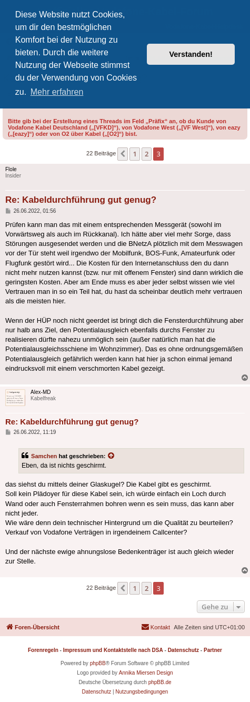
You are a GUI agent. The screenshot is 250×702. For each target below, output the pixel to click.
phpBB (98, 663)
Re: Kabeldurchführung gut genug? (80, 200)
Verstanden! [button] (191, 54)
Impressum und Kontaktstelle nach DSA (113, 650)
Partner (213, 650)
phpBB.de (160, 682)
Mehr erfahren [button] (57, 91)
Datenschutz (183, 650)
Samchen (44, 456)
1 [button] (134, 154)
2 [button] (146, 154)
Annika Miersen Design (146, 673)
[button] (122, 153)
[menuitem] (155, 627)
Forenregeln (43, 650)
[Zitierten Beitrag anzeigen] (111, 456)
